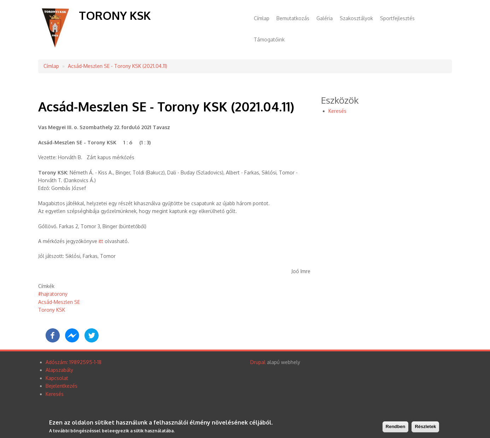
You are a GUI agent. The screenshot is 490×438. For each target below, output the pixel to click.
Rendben (396, 426)
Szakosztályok (356, 18)
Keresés (337, 111)
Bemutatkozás (292, 18)
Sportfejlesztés (397, 18)
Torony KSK (115, 15)
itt (101, 241)
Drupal (258, 362)
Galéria (324, 18)
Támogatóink (269, 39)
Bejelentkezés (61, 386)
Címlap (261, 18)
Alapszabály (59, 370)
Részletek (425, 426)
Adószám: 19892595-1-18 (73, 362)
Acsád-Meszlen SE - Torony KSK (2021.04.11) (117, 66)
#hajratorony (53, 294)
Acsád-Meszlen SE (59, 302)
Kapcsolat (57, 378)
